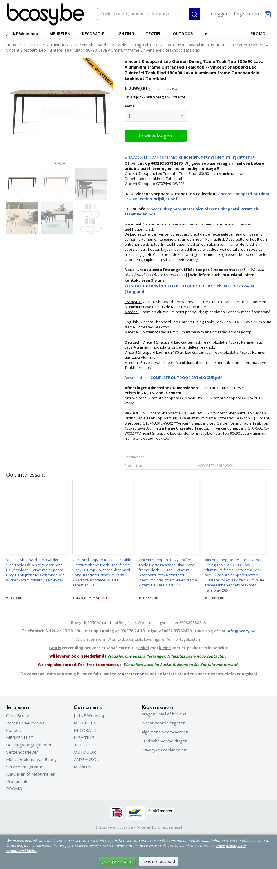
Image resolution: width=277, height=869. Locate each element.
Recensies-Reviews (25, 723)
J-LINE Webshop (22, 33)
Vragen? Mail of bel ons (163, 714)
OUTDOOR (183, 33)
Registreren (246, 14)
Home (11, 45)
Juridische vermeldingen (164, 741)
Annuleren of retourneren (30, 774)
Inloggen (219, 14)
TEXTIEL (153, 33)
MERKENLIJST (20, 737)
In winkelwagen (155, 136)
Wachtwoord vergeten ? (165, 723)
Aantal (130, 106)
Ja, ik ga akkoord (117, 861)
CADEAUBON (86, 759)
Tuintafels (59, 45)
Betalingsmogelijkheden (29, 745)
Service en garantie (24, 766)
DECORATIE (93, 33)
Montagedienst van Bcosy (31, 759)
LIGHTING (124, 33)
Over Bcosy (17, 715)
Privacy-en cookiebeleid (164, 750)
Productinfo (17, 781)
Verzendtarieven (22, 752)
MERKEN (82, 766)
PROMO (258, 33)
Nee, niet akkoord (158, 861)
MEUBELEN (59, 33)
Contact (13, 730)
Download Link (173, 377)
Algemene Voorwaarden (164, 732)
